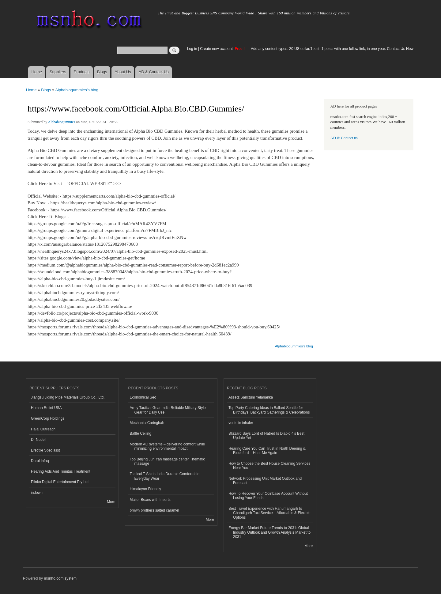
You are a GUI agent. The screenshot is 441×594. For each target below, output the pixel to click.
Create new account (217, 49)
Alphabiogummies (61, 122)
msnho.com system (60, 578)
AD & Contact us (344, 138)
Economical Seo (143, 397)
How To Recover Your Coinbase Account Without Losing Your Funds (268, 495)
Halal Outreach (43, 429)
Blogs (102, 72)
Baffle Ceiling (140, 433)
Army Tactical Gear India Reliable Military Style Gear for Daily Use (168, 410)
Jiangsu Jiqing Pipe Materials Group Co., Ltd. (67, 397)
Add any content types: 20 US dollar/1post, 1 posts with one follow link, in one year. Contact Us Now (332, 49)
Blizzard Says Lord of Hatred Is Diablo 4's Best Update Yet (266, 435)
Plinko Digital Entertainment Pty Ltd (60, 482)
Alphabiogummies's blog (76, 90)
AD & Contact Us (154, 72)
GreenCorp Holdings (47, 418)
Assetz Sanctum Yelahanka (250, 397)
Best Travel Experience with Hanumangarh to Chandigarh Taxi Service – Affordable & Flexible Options (269, 513)
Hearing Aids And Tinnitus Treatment (60, 471)
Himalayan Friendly (145, 489)
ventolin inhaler (240, 423)
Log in (192, 49)
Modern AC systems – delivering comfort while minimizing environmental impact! (167, 446)
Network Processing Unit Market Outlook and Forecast (265, 480)
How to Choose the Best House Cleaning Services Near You (269, 465)
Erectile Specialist (45, 450)
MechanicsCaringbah (147, 423)
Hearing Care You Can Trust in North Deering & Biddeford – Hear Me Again (267, 450)
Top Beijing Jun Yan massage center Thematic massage (167, 461)
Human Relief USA (46, 408)
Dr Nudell (38, 439)
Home (36, 72)
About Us (123, 72)
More (111, 502)
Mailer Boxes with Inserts (150, 500)
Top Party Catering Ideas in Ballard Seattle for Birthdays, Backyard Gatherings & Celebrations (269, 410)
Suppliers (58, 72)
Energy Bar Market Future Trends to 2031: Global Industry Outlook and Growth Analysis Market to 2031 (269, 532)
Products (81, 72)
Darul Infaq (40, 461)
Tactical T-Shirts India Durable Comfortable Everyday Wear (165, 476)
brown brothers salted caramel (154, 510)
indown (37, 492)
